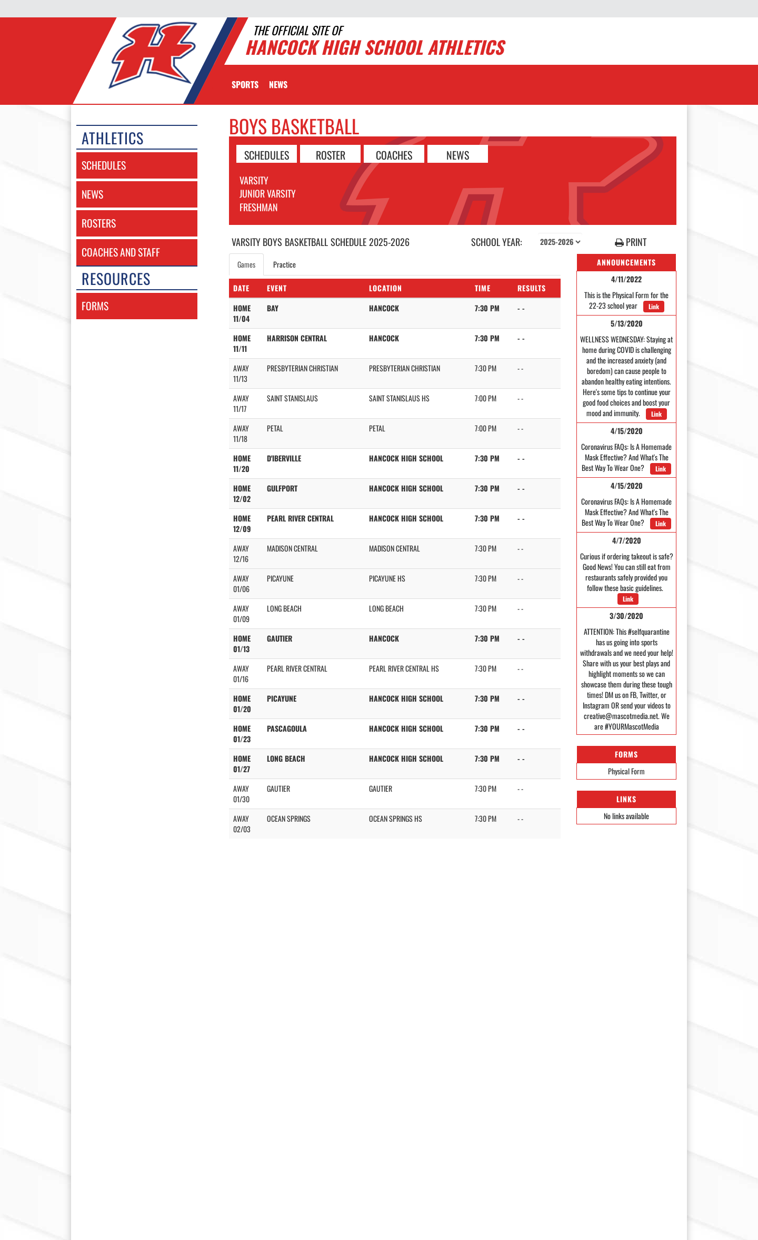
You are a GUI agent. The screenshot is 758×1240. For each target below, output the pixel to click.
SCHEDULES (266, 154)
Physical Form (626, 770)
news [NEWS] (92, 194)
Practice (284, 264)
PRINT (630, 242)
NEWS (457, 154)
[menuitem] (278, 84)
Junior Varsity (268, 193)
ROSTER (330, 154)
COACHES (394, 154)
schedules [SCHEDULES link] (104, 165)
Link (654, 306)
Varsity (254, 180)
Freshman (259, 207)
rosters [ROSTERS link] (99, 223)
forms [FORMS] (95, 305)
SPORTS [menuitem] (245, 84)
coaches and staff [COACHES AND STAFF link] (121, 252)
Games (246, 264)
